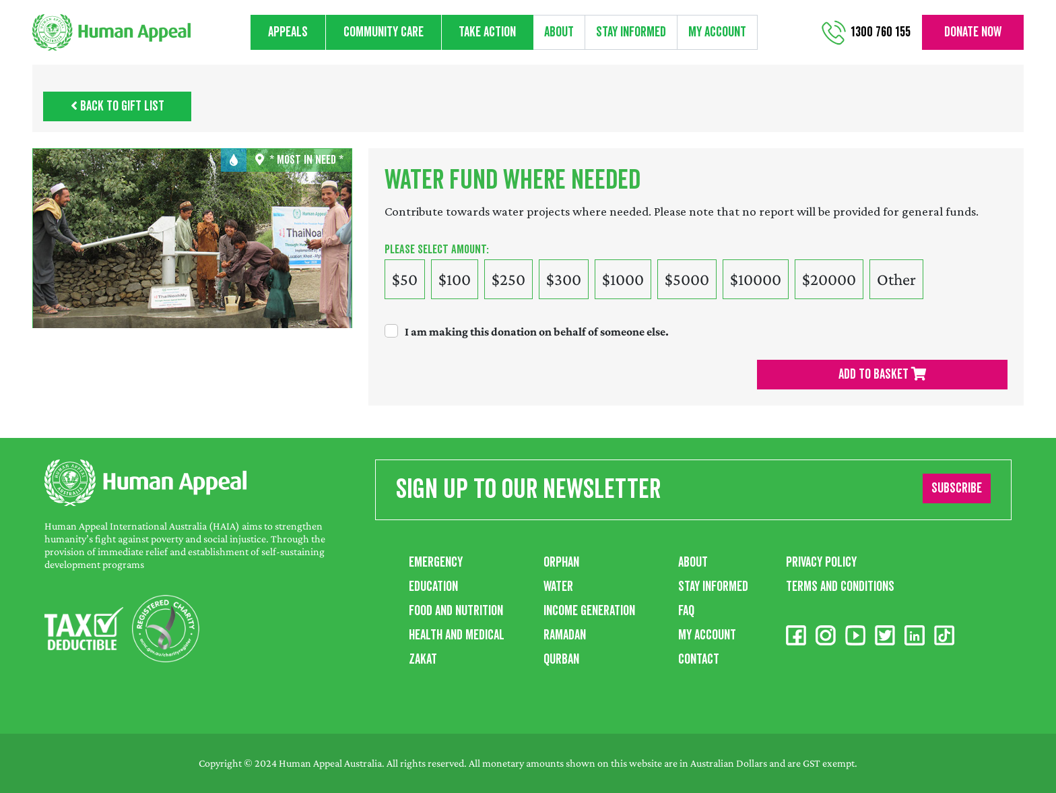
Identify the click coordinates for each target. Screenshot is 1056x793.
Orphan (561, 562)
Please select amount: (437, 249)
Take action (487, 32)
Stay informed (631, 32)
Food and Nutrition (456, 611)
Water (558, 587)
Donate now (972, 32)
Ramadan (564, 635)
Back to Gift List (117, 106)
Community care (383, 32)
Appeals (288, 32)
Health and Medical (456, 635)
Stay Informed (713, 587)
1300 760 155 (881, 32)
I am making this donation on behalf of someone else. (537, 331)
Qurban (561, 659)
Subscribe (956, 488)
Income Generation (589, 611)
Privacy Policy (821, 562)
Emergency (436, 562)
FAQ (686, 611)
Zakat (423, 659)
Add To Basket (882, 374)
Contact (698, 659)
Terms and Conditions (840, 587)
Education (433, 587)
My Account (717, 32)
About (559, 32)
